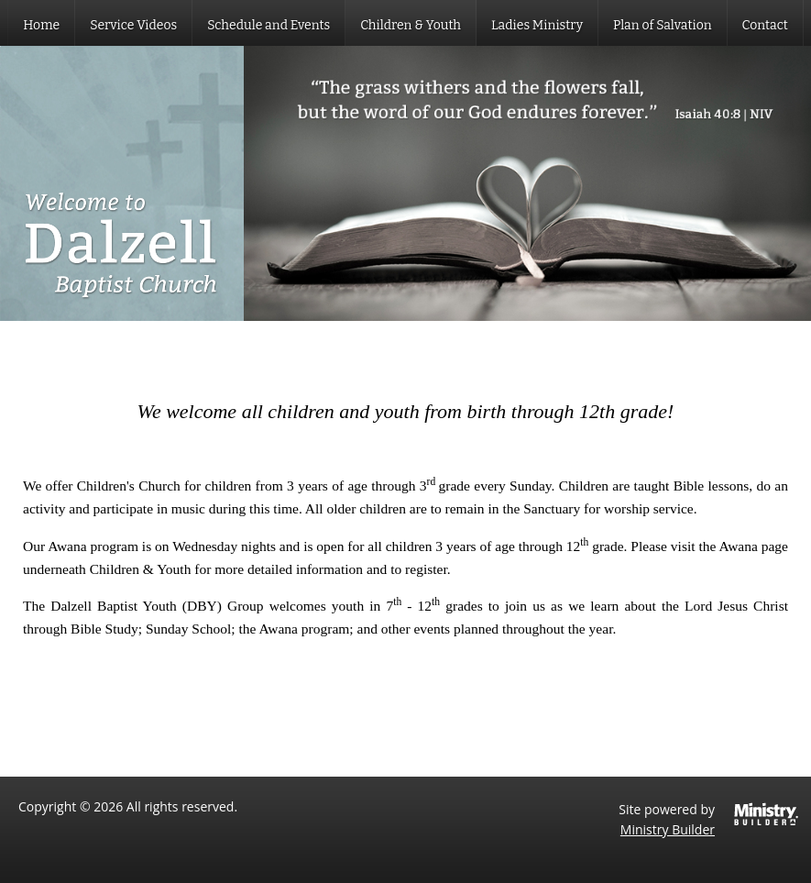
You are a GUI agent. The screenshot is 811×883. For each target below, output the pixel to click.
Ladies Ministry (537, 25)
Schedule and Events (268, 25)
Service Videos (133, 25)
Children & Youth (410, 25)
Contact (765, 25)
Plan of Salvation (662, 25)
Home (41, 25)
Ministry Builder (667, 829)
